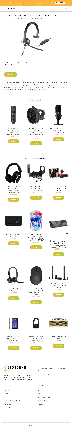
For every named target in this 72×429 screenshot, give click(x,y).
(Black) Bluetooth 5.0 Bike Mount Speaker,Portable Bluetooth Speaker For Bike (36, 132)
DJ (4, 397)
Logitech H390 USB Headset (13, 290)
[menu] (66, 8)
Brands (14, 62)
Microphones (8, 404)
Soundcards (8, 407)
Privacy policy (41, 400)
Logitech (27, 62)
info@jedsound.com (44, 374)
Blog (38, 390)
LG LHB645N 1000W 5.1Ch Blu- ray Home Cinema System (58, 285)
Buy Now (11, 74)
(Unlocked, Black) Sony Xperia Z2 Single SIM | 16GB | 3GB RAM (13, 339)
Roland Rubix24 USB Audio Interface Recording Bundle (36, 188)
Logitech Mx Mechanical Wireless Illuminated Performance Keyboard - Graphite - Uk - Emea (58, 244)
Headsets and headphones (12, 400)
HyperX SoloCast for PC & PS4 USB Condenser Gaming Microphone (58, 130)
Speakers (21, 62)
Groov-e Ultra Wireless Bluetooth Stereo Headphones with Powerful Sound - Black (13, 189)
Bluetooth (7, 390)
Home (6, 18)
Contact (40, 393)
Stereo (33, 62)
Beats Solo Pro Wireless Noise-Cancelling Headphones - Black (36, 339)
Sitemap (40, 404)
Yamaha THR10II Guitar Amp (58, 338)
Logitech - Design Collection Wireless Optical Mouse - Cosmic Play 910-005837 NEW (36, 237)
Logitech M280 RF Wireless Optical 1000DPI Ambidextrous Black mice (36, 292)
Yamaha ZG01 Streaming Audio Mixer (13, 235)
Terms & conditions (43, 397)
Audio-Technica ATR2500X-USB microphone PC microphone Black (13, 131)
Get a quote (59, 3)
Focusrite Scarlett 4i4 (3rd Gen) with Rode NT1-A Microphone (58, 188)
